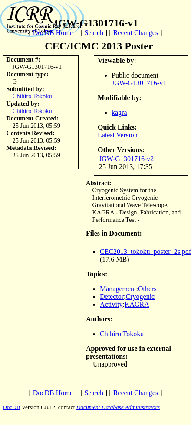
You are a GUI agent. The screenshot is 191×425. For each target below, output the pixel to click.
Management (118, 288)
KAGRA (137, 304)
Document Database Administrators (118, 407)
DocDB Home (53, 32)
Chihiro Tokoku (32, 96)
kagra (119, 112)
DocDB (11, 407)
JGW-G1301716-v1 (139, 83)
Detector (112, 296)
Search (93, 32)
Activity (111, 304)
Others (147, 288)
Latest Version (118, 135)
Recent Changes (135, 32)
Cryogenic (140, 296)
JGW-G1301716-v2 (126, 158)
